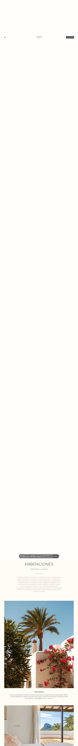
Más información (48, 698)
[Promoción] (48, 556)
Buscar (55, 556)
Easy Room (39, 692)
